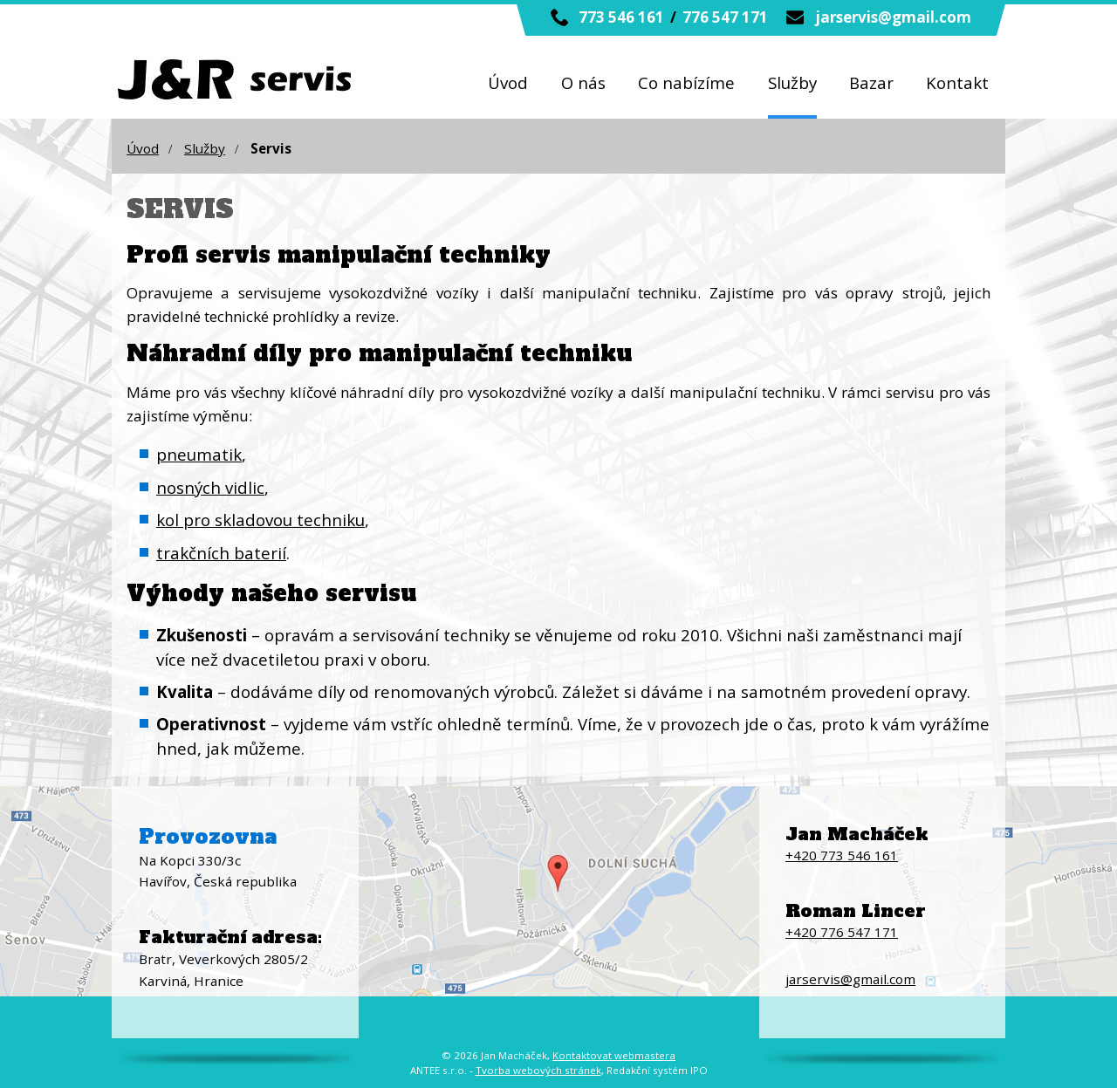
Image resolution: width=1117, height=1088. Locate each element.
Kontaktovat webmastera (613, 1055)
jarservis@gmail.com (893, 17)
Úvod (508, 82)
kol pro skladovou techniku (260, 519)
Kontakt (957, 82)
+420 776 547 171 (841, 932)
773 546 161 (621, 17)
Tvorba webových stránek (538, 1070)
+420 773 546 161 (841, 855)
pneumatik (199, 454)
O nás (583, 82)
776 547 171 (725, 17)
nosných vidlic (210, 487)
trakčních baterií (221, 553)
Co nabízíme (686, 82)
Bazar (871, 82)
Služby (792, 82)
